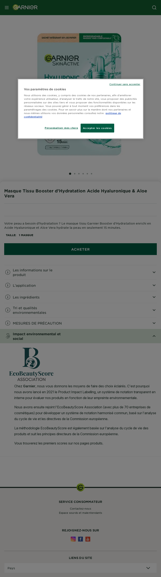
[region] (81, 109)
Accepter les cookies (97, 127)
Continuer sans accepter (124, 84)
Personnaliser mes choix (61, 127)
